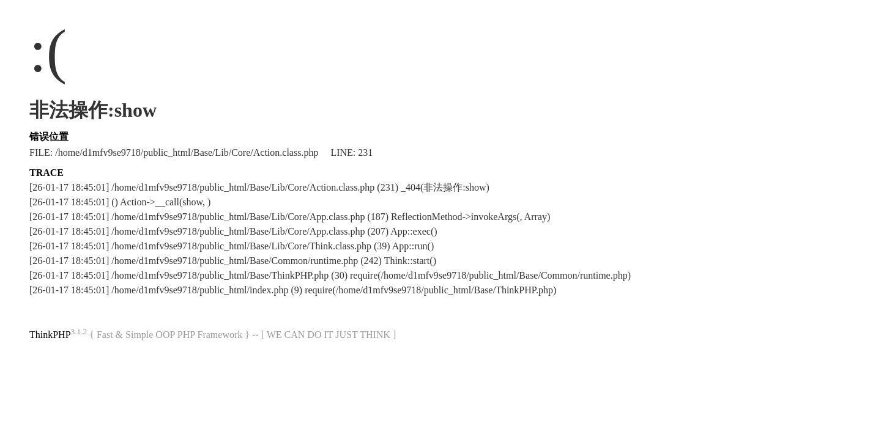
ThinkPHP (50, 334)
